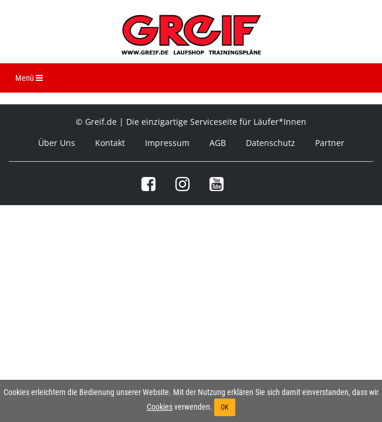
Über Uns (56, 142)
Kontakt (110, 142)
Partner (329, 142)
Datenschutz (270, 142)
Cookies (160, 406)
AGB (217, 142)
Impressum (167, 142)
